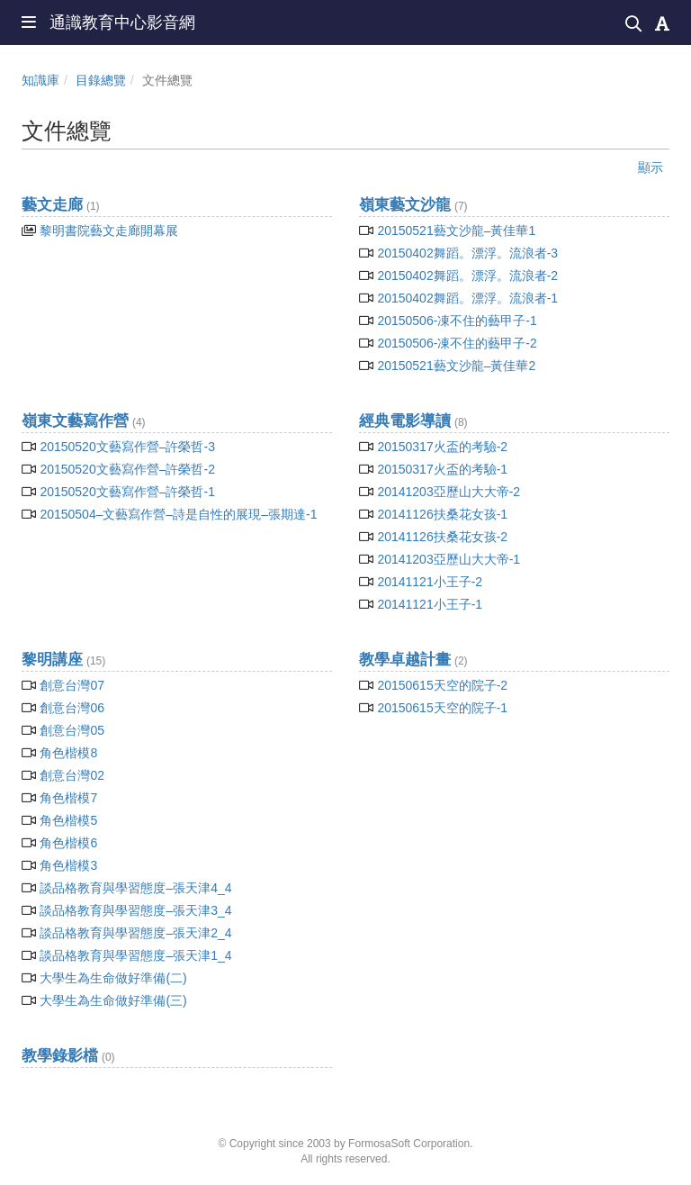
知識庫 (40, 80)
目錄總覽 (101, 80)
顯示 (650, 167)
